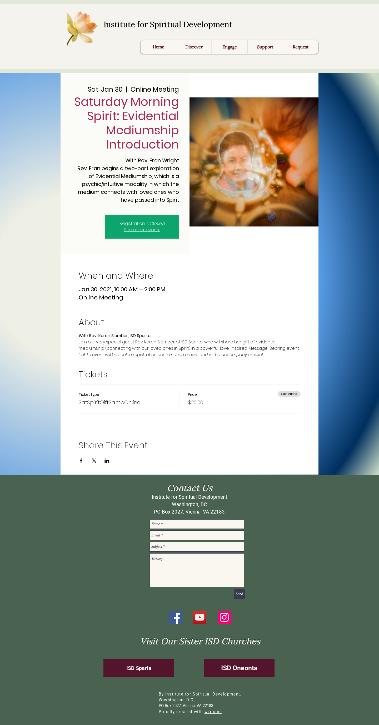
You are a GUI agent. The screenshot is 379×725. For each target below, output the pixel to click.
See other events (142, 230)
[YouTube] (199, 617)
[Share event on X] (94, 460)
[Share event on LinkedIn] (106, 460)
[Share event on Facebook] (81, 460)
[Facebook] (175, 617)
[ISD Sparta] (138, 668)
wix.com (213, 711)
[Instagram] (224, 617)
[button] (300, 47)
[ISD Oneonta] (239, 668)
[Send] (239, 594)
